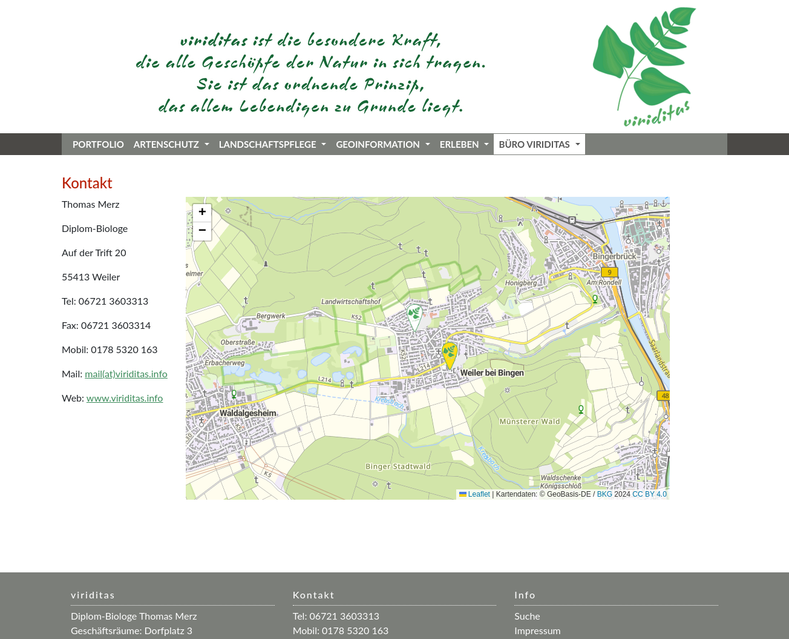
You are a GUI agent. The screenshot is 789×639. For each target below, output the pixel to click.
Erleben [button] (464, 144)
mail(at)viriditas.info (126, 373)
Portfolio (98, 144)
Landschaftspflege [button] (273, 144)
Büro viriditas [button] (539, 144)
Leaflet (474, 494)
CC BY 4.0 (649, 494)
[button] (415, 318)
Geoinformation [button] (383, 144)
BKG (604, 494)
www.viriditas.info (125, 397)
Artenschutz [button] (171, 144)
